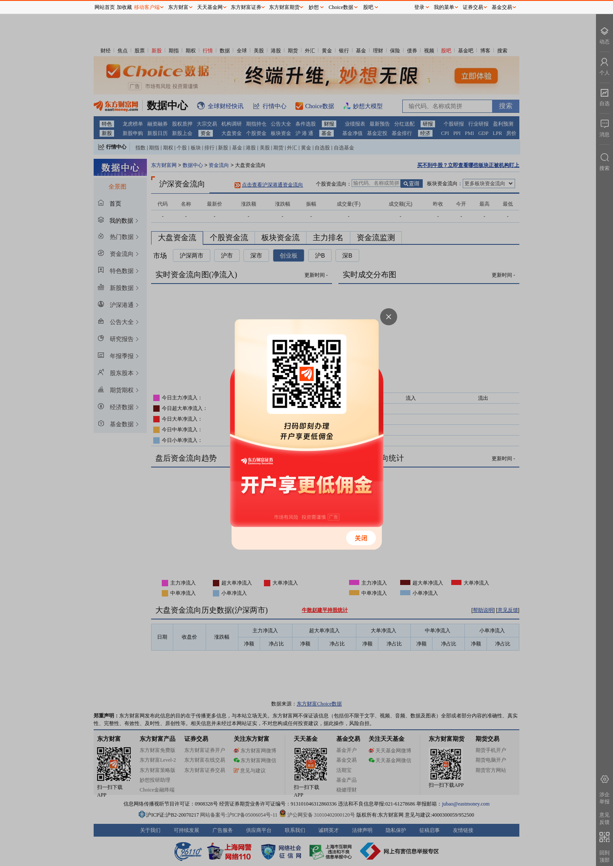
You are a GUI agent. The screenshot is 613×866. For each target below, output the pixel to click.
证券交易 (473, 7)
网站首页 (105, 7)
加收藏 (124, 7)
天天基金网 (210, 7)
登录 (419, 7)
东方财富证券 (246, 7)
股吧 (368, 7)
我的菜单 (444, 7)
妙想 (314, 7)
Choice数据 (341, 7)
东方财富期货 (284, 7)
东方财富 (178, 7)
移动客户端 (147, 7)
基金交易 (502, 7)
